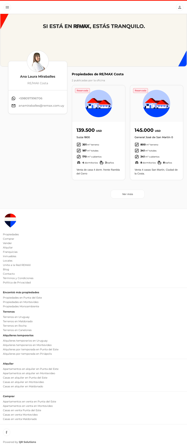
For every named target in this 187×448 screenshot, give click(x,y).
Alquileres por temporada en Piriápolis (27, 353)
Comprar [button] (8, 238)
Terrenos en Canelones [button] (17, 330)
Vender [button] (7, 243)
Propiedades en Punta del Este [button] (22, 297)
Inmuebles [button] (9, 256)
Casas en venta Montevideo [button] (20, 414)
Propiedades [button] (11, 234)
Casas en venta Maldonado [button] (20, 419)
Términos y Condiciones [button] (18, 278)
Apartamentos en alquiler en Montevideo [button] (29, 373)
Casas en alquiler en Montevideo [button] (23, 382)
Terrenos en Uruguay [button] (16, 317)
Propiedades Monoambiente (21, 306)
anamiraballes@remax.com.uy (41, 105)
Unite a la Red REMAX (17, 265)
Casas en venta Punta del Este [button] (22, 410)
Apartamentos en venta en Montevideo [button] (28, 406)
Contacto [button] (9, 273)
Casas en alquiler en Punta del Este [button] (25, 377)
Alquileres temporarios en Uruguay (25, 340)
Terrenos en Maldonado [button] (18, 321)
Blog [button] (6, 269)
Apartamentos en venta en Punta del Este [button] (29, 401)
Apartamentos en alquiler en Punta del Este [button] (30, 369)
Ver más (127, 194)
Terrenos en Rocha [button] (14, 325)
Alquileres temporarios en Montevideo (27, 345)
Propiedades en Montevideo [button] (21, 302)
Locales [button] (7, 260)
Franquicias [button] (10, 252)
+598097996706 (30, 98)
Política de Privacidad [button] (17, 282)
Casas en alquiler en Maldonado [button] (23, 386)
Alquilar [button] (8, 247)
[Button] (7, 7)
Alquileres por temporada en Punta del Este (30, 349)
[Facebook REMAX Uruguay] (6, 432)
